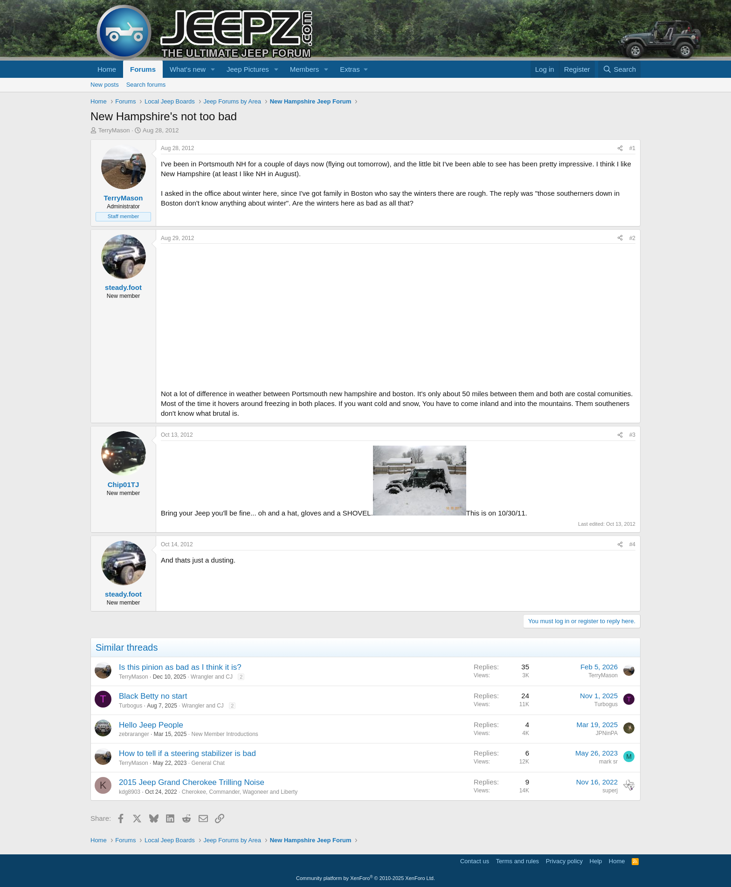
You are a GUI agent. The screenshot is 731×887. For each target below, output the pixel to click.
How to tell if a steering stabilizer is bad (187, 753)
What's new (188, 69)
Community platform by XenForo (365, 878)
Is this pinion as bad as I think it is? (180, 667)
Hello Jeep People (151, 725)
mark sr (608, 761)
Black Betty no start (153, 696)
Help (596, 861)
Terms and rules (517, 861)
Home (106, 69)
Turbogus (130, 705)
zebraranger (134, 734)
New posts (104, 84)
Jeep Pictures (248, 69)
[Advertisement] (398, 313)
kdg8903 (129, 792)
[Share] (620, 148)
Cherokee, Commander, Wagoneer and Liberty (239, 792)
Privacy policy (564, 861)
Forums (143, 69)
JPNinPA (607, 733)
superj (610, 790)
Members (304, 69)
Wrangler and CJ (212, 677)
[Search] (619, 69)
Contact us (474, 861)
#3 (632, 435)
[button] (213, 69)
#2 (632, 238)
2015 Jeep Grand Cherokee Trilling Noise (191, 782)
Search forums (146, 84)
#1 (632, 148)
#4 (632, 544)
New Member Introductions (224, 734)
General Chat (207, 763)
